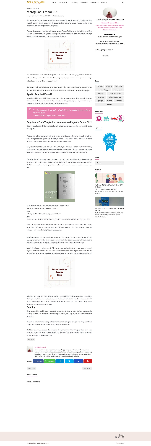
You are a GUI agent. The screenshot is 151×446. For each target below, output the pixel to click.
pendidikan (119, 101)
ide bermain (117, 90)
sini (105, 41)
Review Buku (94, 2)
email (122, 44)
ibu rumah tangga (103, 90)
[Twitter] (49, 361)
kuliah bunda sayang (115, 97)
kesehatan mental (115, 93)
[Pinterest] (87, 361)
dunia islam (118, 86)
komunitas (101, 97)
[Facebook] (38, 361)
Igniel (122, 443)
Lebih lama (87, 368)
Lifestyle (104, 2)
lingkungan (100, 101)
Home (54, 2)
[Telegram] (59, 361)
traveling (109, 104)
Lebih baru (31, 368)
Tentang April (63, 2)
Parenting (75, 2)
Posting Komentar (58, 16)
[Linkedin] (78, 361)
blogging (109, 86)
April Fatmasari (40, 347)
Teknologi (100, 86)
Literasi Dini (84, 2)
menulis (109, 101)
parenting (31, 339)
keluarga (101, 93)
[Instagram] (123, 437)
